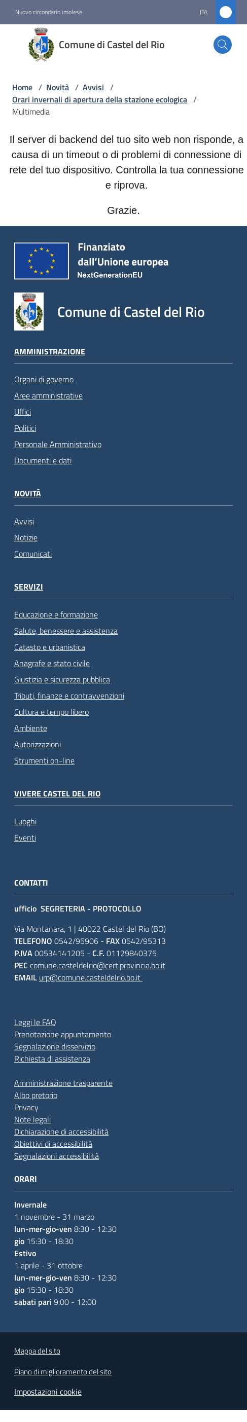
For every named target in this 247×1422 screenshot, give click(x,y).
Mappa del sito (37, 1351)
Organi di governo (44, 379)
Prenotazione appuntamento (62, 1034)
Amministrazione (49, 351)
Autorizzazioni (37, 744)
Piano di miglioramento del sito (63, 1371)
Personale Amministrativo (57, 444)
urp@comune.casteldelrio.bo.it (91, 977)
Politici (25, 428)
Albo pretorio (35, 1095)
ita (203, 12)
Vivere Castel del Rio (57, 793)
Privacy (26, 1107)
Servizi (28, 587)
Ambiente (30, 728)
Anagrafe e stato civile (52, 663)
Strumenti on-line (44, 760)
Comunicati (33, 554)
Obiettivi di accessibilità (53, 1144)
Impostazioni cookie (48, 1391)
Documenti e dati (43, 460)
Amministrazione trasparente (63, 1083)
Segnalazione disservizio (54, 1046)
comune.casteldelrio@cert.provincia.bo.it (97, 965)
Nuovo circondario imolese (48, 12)
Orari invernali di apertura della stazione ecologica (99, 99)
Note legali (32, 1119)
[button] (223, 44)
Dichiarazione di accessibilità (61, 1131)
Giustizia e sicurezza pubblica (62, 679)
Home (22, 87)
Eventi (25, 837)
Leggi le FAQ (35, 1022)
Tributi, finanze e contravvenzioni (69, 695)
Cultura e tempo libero (51, 712)
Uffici (22, 412)
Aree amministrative (48, 395)
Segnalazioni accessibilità (56, 1156)
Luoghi (25, 821)
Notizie (26, 537)
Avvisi (93, 87)
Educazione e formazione (56, 614)
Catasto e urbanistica (49, 647)
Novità (57, 87)
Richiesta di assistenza (52, 1058)
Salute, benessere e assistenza (66, 631)
